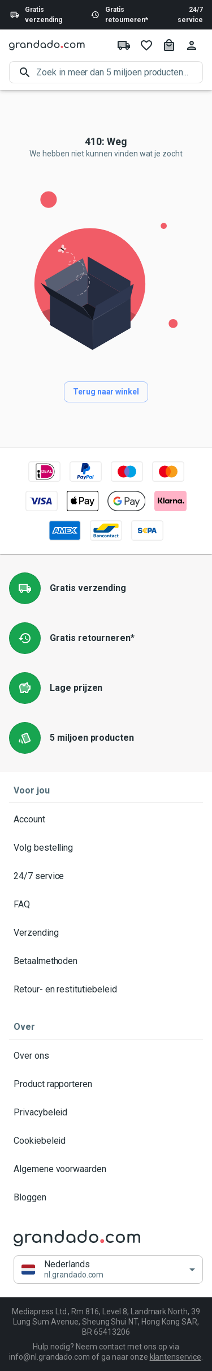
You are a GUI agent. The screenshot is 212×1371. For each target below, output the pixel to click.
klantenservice (175, 1356)
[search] (119, 72)
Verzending (106, 933)
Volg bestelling (106, 848)
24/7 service (190, 15)
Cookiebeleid (106, 1141)
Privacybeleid (106, 1112)
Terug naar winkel (106, 392)
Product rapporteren (106, 1084)
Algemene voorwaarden (106, 1169)
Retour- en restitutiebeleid (106, 989)
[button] (108, 1269)
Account (106, 819)
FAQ (106, 904)
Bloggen (106, 1197)
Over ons (106, 1056)
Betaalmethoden (106, 961)
